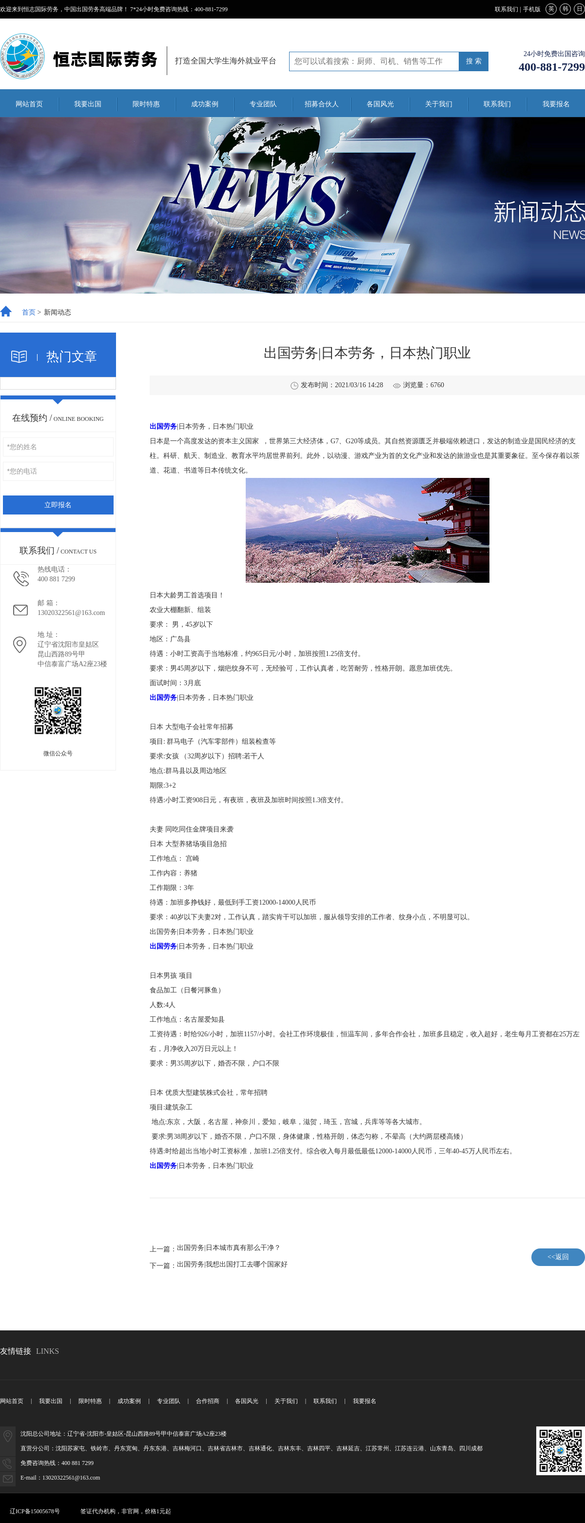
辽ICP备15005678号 (35, 1511)
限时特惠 (146, 104)
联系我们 (506, 9)
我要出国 (87, 104)
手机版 (532, 9)
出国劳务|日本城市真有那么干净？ (229, 1248)
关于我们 (438, 104)
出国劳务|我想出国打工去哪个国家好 (232, 1264)
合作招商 (207, 1401)
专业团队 (263, 104)
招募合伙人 (322, 104)
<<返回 (558, 1257)
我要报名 (556, 104)
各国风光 (380, 104)
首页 (29, 312)
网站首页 (29, 104)
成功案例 (204, 104)
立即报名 (58, 505)
